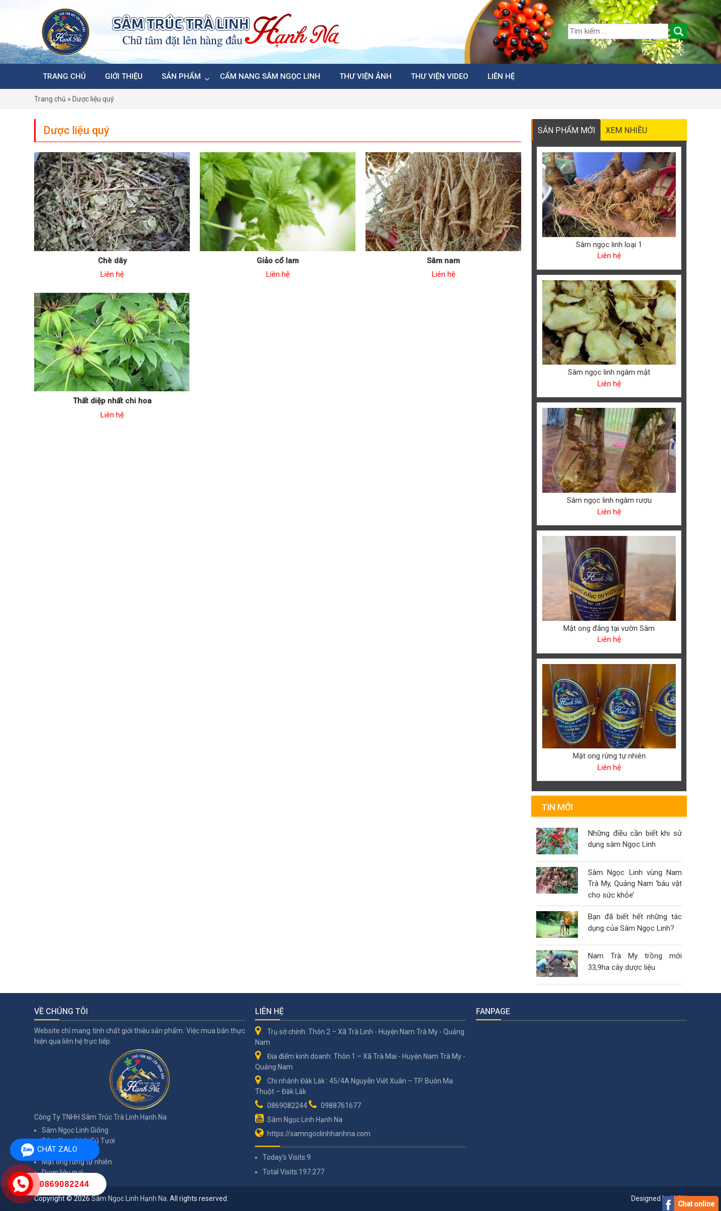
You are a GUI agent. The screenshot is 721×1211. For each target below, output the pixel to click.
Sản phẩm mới (566, 130)
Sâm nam (443, 260)
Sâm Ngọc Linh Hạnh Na (304, 1120)
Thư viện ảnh (365, 76)
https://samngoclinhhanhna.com (319, 1134)
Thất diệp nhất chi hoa (112, 400)
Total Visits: (281, 1172)
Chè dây (112, 260)
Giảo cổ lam (278, 260)
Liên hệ (501, 76)
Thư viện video (439, 76)
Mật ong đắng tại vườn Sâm (609, 628)
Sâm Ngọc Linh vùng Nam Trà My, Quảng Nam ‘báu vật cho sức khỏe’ (635, 884)
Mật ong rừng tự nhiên (609, 755)
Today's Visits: (285, 1157)
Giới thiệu (124, 76)
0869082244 (287, 1106)
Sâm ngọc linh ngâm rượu (609, 500)
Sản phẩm (181, 76)
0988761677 (341, 1106)
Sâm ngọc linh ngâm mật (609, 372)
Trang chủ (64, 76)
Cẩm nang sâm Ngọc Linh (270, 76)
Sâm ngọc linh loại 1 (609, 244)
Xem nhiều (626, 130)
